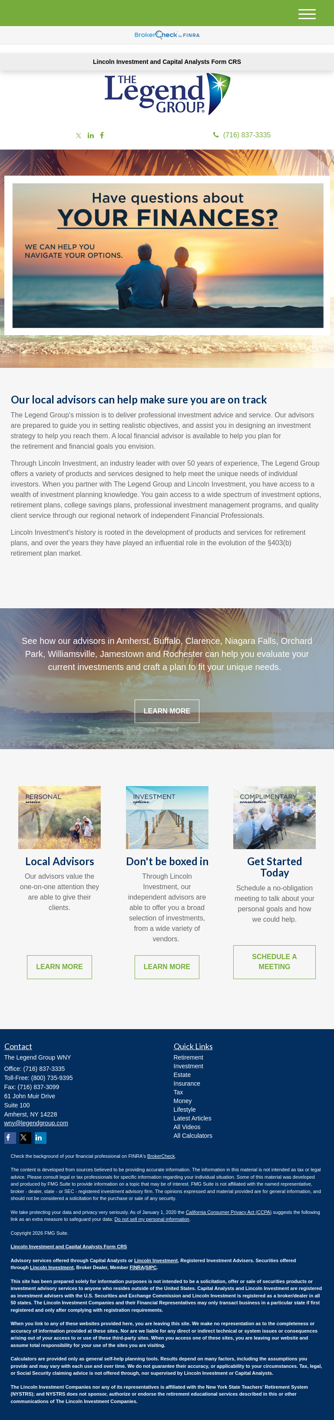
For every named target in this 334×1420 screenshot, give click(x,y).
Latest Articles (193, 1118)
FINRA (136, 1267)
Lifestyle (185, 1109)
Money (183, 1100)
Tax (178, 1092)
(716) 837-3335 (242, 135)
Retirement (188, 1057)
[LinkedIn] (91, 136)
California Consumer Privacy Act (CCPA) (229, 1212)
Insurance (187, 1083)
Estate (182, 1074)
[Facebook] (102, 136)
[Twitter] (78, 136)
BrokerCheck (161, 1156)
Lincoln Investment (156, 1260)
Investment (188, 1066)
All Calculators (193, 1135)
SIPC (151, 1267)
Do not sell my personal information (152, 1219)
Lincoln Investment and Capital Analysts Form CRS (167, 61)
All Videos (187, 1126)
